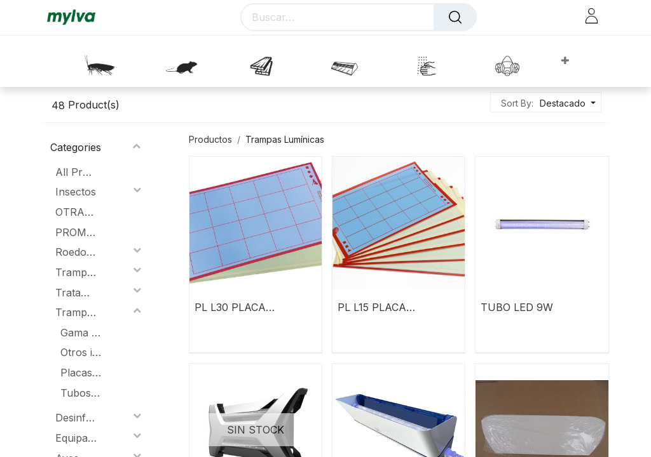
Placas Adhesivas (81, 372)
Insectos (75, 191)
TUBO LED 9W (517, 307)
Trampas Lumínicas (76, 312)
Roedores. (76, 252)
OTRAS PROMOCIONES (76, 212)
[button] (565, 61)
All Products (76, 172)
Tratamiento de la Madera (76, 292)
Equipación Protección (76, 438)
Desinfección (76, 417)
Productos (210, 139)
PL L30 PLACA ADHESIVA (230, 307)
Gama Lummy (81, 332)
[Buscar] (455, 17)
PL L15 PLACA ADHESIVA (372, 307)
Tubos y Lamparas (81, 393)
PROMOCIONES (76, 232)
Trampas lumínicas (76, 272)
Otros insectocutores (81, 352)
